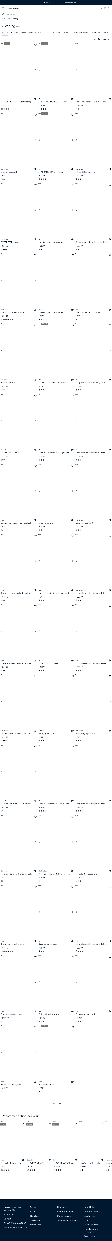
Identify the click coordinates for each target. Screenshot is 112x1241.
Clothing (8, 26)
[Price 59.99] (4, 105)
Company (62, 1207)
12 (68, 1173)
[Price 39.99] (4, 316)
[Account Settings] (101, 8)
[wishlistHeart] (105, 8)
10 (64, 1173)
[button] (3, 18)
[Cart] (108, 8)
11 (66, 1173)
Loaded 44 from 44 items (56, 1104)
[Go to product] (13, 1170)
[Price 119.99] (4, 1088)
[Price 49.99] (4, 597)
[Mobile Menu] (3, 8)
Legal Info (89, 1207)
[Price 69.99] (79, 316)
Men (2, 99)
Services (34, 1207)
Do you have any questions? (12, 1208)
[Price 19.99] (79, 386)
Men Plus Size (42, 871)
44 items (18, 26)
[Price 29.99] (79, 456)
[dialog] (95, 39)
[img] (12, 8)
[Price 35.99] (41, 246)
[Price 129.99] (5, 1018)
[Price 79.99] (41, 386)
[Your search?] (58, 14)
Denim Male (4, 169)
